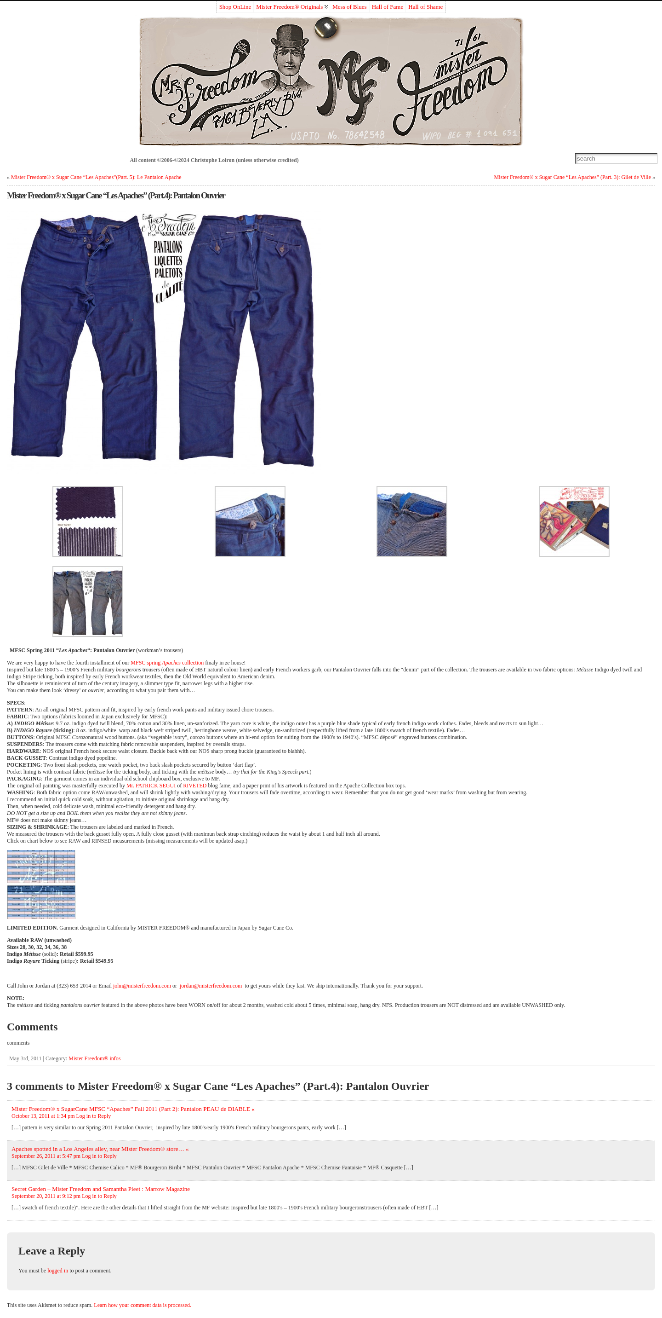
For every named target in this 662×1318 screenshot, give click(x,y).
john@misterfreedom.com (142, 986)
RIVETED (194, 785)
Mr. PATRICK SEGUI (151, 785)
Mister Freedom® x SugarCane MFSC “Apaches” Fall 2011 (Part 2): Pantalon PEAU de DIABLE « (133, 1108)
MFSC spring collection (167, 662)
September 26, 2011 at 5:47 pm (45, 1156)
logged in (57, 1270)
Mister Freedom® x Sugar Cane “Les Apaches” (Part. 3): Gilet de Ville (572, 177)
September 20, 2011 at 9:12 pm (45, 1196)
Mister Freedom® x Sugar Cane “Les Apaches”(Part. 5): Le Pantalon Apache (96, 177)
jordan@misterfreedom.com (211, 986)
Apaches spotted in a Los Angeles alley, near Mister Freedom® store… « (100, 1148)
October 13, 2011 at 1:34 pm (43, 1116)
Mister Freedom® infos (94, 1058)
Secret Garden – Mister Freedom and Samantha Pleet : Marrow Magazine (100, 1188)
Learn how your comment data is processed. (142, 1305)
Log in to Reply (93, 1116)
